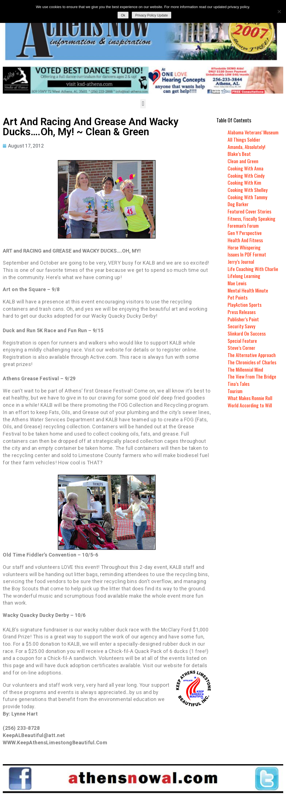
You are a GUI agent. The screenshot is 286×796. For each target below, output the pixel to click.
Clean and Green (243, 161)
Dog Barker (238, 204)
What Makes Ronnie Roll (250, 397)
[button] (143, 103)
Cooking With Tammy (247, 197)
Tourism (235, 391)
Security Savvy (241, 326)
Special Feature (242, 340)
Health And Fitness (245, 240)
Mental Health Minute (248, 290)
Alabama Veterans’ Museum (253, 132)
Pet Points (237, 297)
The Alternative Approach (252, 354)
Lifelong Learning (244, 275)
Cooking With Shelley (248, 189)
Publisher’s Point (243, 319)
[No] (279, 11)
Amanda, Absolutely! (246, 146)
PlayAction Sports (244, 304)
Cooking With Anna (245, 168)
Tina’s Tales (238, 383)
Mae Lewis (237, 283)
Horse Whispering (244, 247)
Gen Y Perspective (245, 232)
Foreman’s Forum (243, 225)
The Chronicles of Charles (252, 362)
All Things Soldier (244, 139)
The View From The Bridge (252, 376)
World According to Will (250, 405)
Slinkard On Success (247, 333)
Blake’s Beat (239, 153)
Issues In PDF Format (247, 254)
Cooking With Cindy (246, 175)
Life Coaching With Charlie (253, 268)
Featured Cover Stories (249, 211)
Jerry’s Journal (241, 261)
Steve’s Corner (241, 347)
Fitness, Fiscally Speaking (251, 218)
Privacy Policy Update (151, 15)
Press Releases (242, 311)
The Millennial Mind (246, 369)
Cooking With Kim (244, 182)
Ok (123, 15)
